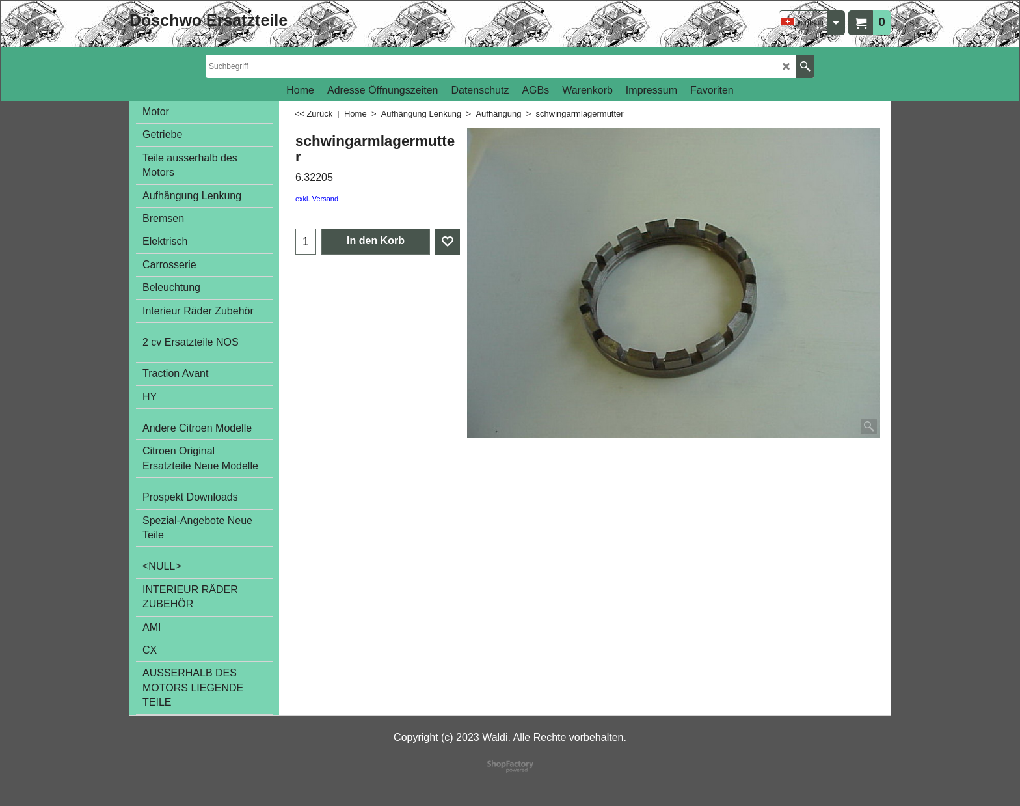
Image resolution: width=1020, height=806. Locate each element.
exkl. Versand (316, 198)
